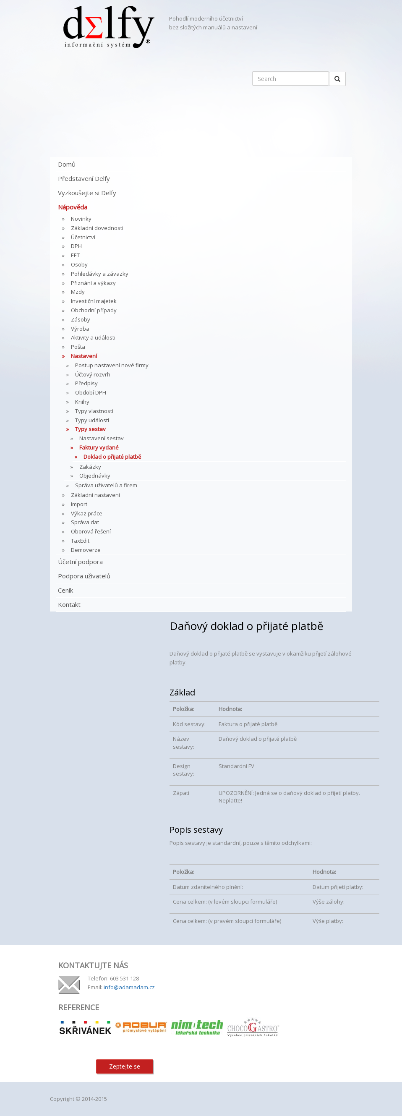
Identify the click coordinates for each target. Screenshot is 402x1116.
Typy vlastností (94, 411)
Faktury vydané (99, 447)
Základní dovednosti (97, 228)
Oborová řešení (91, 531)
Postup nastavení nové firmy (112, 365)
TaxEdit (80, 540)
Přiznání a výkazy (93, 283)
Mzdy (78, 291)
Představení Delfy (84, 178)
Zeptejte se (124, 1066)
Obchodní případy (94, 310)
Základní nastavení (95, 495)
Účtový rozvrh (92, 374)
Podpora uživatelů (84, 576)
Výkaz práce (86, 513)
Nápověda (72, 207)
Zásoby (80, 319)
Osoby (79, 264)
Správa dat (85, 522)
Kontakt (69, 604)
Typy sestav (90, 429)
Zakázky (90, 466)
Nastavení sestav (101, 438)
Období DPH (90, 392)
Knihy (82, 401)
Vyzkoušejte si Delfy (87, 192)
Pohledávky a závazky (99, 273)
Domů (67, 164)
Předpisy (86, 383)
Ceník (65, 590)
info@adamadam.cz (129, 987)
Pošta (78, 346)
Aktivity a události (93, 337)
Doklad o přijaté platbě (112, 456)
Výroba (80, 328)
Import (79, 504)
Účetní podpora (80, 561)
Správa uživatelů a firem (106, 485)
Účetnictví (83, 237)
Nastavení (84, 356)
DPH (76, 246)
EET (75, 255)
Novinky (81, 218)
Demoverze (86, 550)
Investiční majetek (94, 301)
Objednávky (94, 475)
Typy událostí (92, 420)
